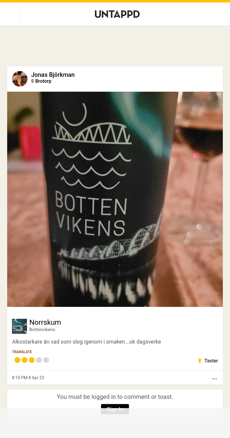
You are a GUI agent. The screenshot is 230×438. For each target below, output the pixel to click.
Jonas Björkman (53, 74)
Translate (22, 352)
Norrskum (45, 322)
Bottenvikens (42, 329)
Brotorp (43, 81)
